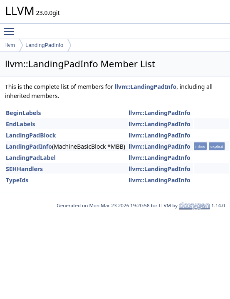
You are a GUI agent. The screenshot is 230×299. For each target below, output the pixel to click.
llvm (10, 45)
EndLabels (20, 124)
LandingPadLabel (31, 158)
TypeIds (17, 180)
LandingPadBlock (31, 135)
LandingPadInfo (44, 45)
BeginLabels (23, 113)
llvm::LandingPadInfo (146, 87)
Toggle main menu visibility (11, 28)
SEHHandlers (24, 169)
